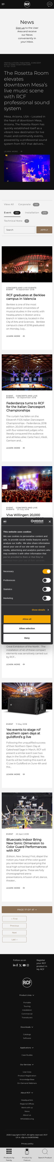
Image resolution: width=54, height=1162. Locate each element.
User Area (27, 1072)
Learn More (11, 151)
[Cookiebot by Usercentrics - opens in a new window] (32, 521)
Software (27, 1038)
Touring (27, 1006)
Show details (38, 610)
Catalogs (27, 1034)
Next (14, 932)
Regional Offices (27, 1104)
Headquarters (27, 1100)
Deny (27, 638)
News (27, 1111)
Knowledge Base (27, 1079)
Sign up (20, 28)
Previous (14, 925)
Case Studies (27, 1055)
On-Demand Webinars (27, 1083)
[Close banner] (50, 522)
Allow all (27, 619)
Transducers (27, 1017)
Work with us (27, 1107)
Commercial (27, 1014)
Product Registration (27, 1076)
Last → (14, 939)
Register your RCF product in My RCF (42, 965)
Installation (27, 1010)
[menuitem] (27, 1144)
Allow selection (27, 628)
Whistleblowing (27, 1119)
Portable (27, 1002)
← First (14, 918)
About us (27, 1115)
